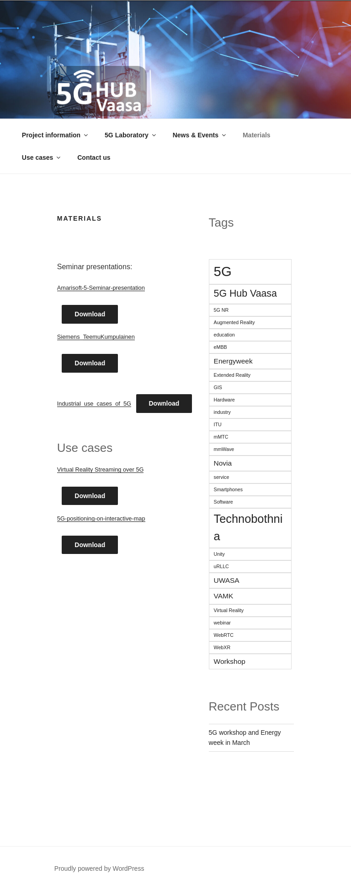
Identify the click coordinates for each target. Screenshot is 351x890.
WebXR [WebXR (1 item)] (222, 647)
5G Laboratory (131, 135)
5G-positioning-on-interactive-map (101, 518)
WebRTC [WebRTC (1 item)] (224, 635)
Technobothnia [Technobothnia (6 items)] (248, 527)
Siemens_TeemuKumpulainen (96, 336)
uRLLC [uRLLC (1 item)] (221, 566)
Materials (257, 135)
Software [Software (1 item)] (223, 502)
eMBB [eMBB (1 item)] (220, 347)
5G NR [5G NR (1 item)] (221, 310)
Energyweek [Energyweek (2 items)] (233, 361)
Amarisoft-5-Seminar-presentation (101, 287)
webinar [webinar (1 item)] (222, 622)
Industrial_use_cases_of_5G (94, 403)
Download (89, 314)
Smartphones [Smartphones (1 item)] (228, 489)
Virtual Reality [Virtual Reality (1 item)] (229, 610)
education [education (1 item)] (224, 334)
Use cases (42, 157)
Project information (55, 135)
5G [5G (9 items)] (223, 271)
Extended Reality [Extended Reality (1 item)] (232, 375)
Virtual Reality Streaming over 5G (100, 469)
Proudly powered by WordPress (99, 868)
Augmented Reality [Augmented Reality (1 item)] (234, 322)
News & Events (200, 135)
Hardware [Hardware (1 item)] (224, 399)
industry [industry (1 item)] (222, 412)
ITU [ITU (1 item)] (218, 424)
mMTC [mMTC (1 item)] (221, 437)
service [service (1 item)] (221, 477)
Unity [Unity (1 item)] (219, 554)
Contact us (93, 157)
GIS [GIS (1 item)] (218, 387)
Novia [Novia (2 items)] (223, 463)
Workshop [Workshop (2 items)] (229, 661)
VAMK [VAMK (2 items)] (224, 596)
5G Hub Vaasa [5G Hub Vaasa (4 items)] (245, 293)
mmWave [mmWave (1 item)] (224, 449)
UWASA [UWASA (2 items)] (226, 580)
